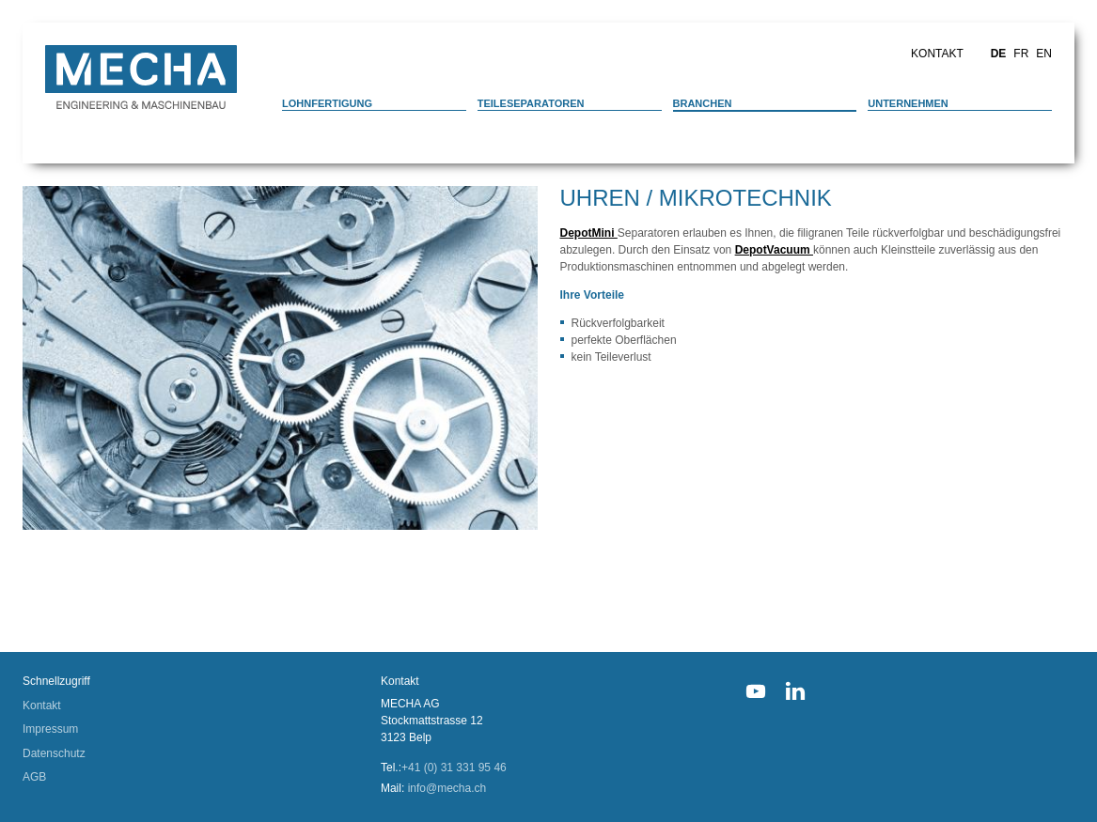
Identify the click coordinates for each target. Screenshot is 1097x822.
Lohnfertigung (327, 103)
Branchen (702, 103)
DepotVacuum (774, 249)
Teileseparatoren (531, 103)
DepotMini (589, 233)
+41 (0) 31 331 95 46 (454, 767)
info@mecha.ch (447, 788)
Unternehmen (908, 103)
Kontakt (937, 53)
